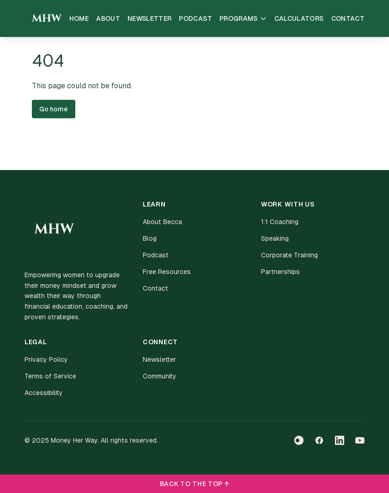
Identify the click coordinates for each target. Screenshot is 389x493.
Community (159, 376)
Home (79, 18)
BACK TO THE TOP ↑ (195, 483)
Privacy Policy (46, 359)
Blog (150, 238)
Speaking (275, 238)
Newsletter (150, 18)
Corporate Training (289, 255)
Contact (348, 18)
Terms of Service (50, 376)
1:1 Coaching (279, 221)
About (108, 18)
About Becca (162, 221)
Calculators (299, 18)
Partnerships (280, 271)
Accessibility (43, 392)
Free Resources (167, 271)
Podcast (195, 18)
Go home (53, 109)
